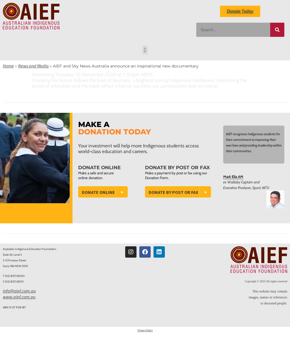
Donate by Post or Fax (173, 192)
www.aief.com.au (19, 297)
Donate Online (98, 192)
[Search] (277, 30)
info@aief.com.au (19, 291)
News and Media (33, 66)
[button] (145, 50)
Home (8, 66)
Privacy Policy (145, 330)
